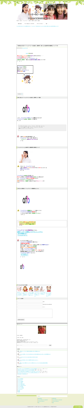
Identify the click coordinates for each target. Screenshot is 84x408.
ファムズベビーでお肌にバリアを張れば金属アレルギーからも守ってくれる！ (36, 294)
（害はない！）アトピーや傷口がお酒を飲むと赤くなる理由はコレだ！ (30, 351)
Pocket (27, 53)
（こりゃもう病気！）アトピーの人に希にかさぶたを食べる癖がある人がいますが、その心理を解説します (35, 354)
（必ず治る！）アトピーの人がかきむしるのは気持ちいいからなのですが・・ (19, 294)
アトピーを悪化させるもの (22, 385)
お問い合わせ (20, 23)
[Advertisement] (42, 35)
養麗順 (19, 391)
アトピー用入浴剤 (20, 386)
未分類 (19, 390)
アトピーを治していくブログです (29, 23)
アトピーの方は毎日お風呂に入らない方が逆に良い (42, 293)
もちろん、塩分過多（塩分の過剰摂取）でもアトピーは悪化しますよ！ (31, 294)
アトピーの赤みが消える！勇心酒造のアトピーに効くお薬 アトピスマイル (29, 371)
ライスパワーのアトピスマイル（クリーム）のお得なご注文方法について (28, 372)
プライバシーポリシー (40, 23)
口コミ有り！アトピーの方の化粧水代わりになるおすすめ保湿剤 (27, 368)
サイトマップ (65, 0)
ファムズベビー (24, 48)
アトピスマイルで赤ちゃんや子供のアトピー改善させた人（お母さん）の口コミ (48, 294)
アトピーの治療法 (20, 381)
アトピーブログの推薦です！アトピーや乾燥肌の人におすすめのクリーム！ (25, 294)
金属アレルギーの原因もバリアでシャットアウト (30, 231)
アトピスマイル (20, 380)
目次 (46, 23)
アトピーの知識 (20, 382)
